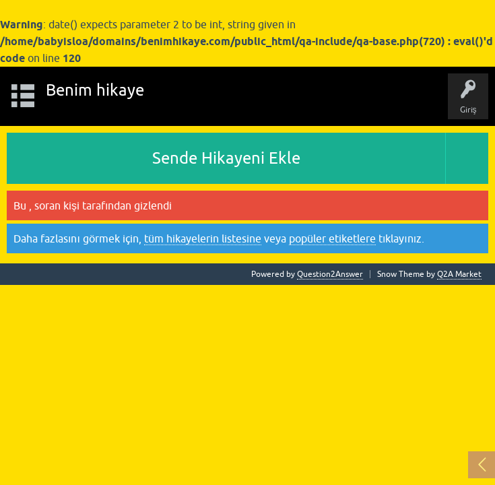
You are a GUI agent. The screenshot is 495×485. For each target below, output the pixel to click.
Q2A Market (459, 274)
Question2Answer (330, 274)
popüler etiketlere (332, 238)
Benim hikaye (95, 90)
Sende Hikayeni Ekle (226, 158)
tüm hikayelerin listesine (202, 238)
